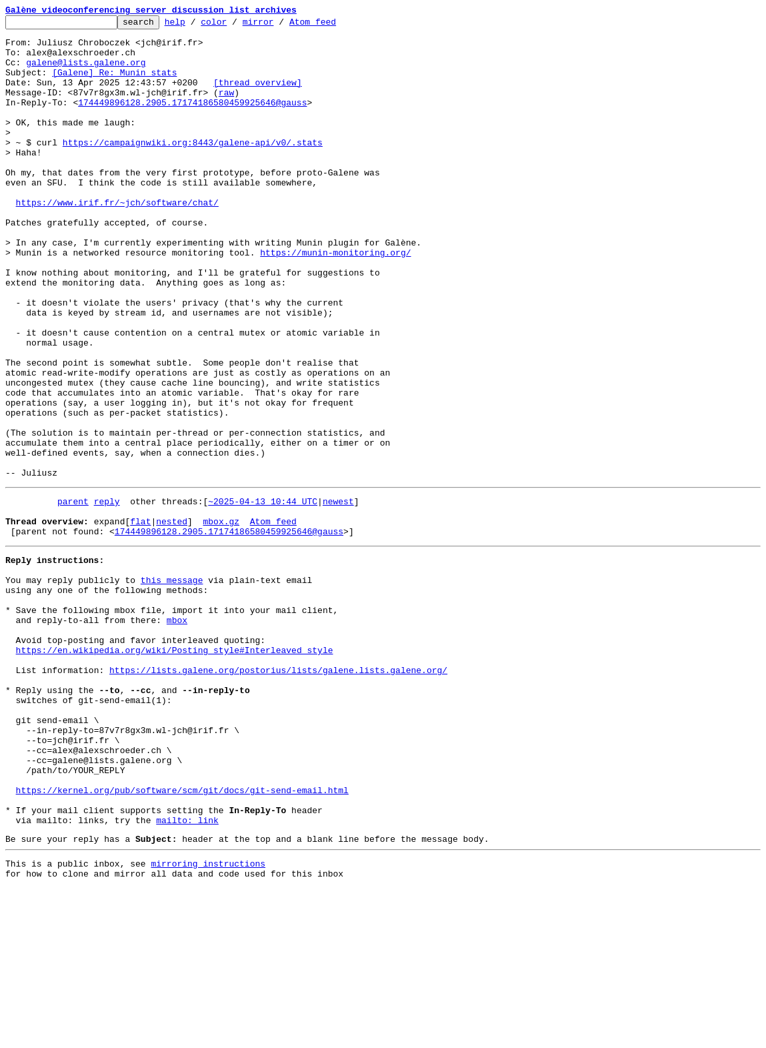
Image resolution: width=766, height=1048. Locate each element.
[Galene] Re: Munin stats (114, 84)
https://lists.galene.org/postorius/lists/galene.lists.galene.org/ (278, 794)
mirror (279, 25)
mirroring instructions (208, 1021)
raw (226, 108)
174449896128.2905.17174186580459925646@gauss (192, 120)
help (195, 25)
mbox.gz (221, 619)
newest (338, 595)
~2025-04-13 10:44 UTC (262, 595)
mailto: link (187, 974)
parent (73, 595)
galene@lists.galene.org (85, 72)
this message (172, 686)
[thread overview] (257, 96)
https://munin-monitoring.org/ (335, 300)
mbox (177, 734)
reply (107, 595)
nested (171, 619)
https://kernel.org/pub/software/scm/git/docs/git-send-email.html (182, 938)
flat (140, 619)
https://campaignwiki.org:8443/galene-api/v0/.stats (193, 168)
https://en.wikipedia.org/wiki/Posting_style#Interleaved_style (174, 770)
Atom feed (333, 25)
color (234, 25)
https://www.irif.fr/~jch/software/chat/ (117, 240)
